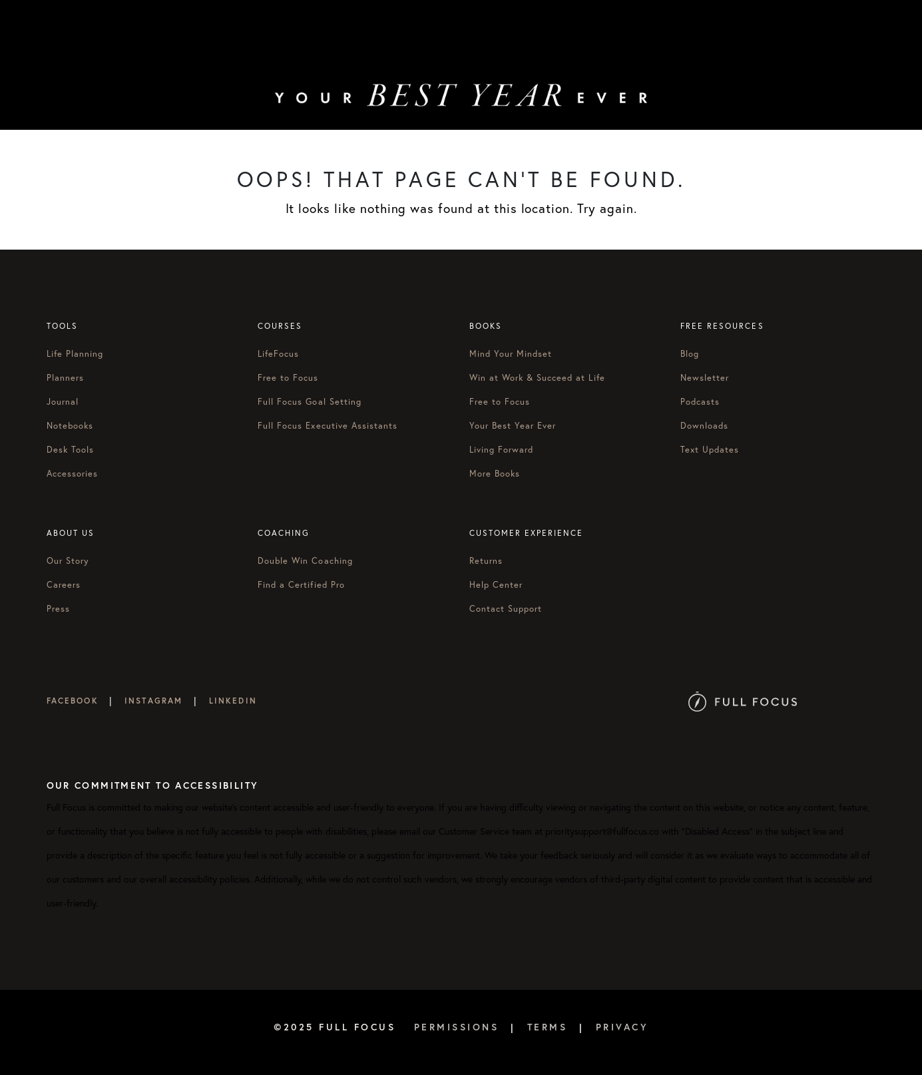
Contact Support (506, 608)
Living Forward (501, 449)
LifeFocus (278, 353)
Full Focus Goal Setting (309, 401)
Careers (64, 584)
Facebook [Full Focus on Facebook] (73, 701)
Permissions (456, 1027)
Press (58, 608)
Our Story (68, 560)
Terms (547, 1027)
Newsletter (704, 377)
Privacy (622, 1027)
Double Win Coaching (305, 560)
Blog (689, 353)
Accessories (72, 473)
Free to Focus (288, 377)
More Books (494, 473)
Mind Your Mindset (511, 353)
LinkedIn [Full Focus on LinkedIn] (233, 701)
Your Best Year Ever (513, 425)
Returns (486, 560)
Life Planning (75, 353)
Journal (63, 401)
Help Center (496, 584)
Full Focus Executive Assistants (327, 425)
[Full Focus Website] (742, 701)
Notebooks (70, 425)
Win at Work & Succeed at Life (537, 377)
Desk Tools (70, 449)
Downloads (704, 425)
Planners (65, 377)
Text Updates (709, 449)
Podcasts (700, 401)
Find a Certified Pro (301, 584)
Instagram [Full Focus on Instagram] (153, 701)
